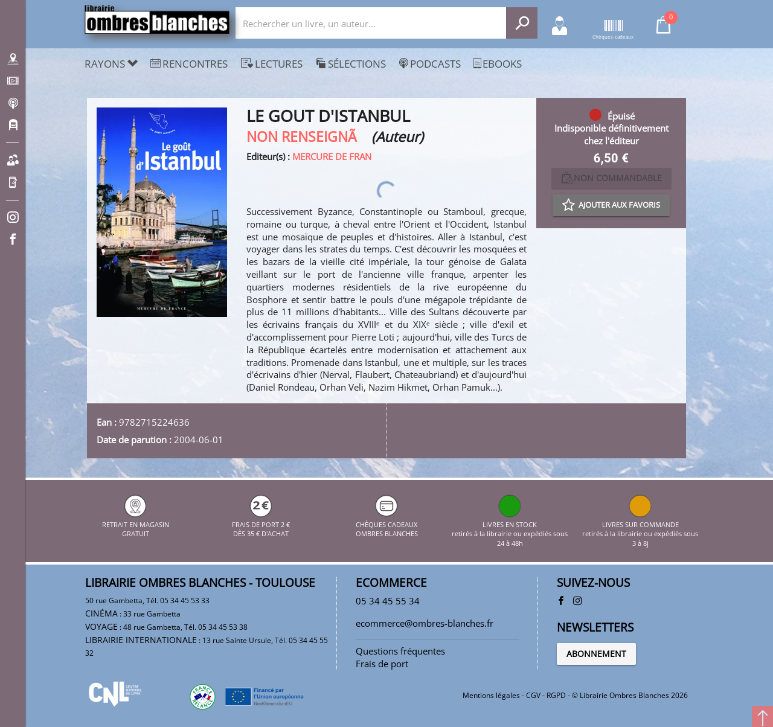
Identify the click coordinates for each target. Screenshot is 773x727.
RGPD (556, 695)
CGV (533, 695)
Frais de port (382, 664)
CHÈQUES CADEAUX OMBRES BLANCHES (387, 524)
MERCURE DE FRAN (331, 156)
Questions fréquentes (400, 651)
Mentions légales (491, 695)
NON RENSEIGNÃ (307, 136)
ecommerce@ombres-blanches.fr (424, 623)
